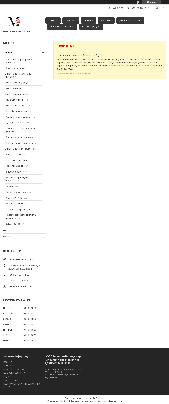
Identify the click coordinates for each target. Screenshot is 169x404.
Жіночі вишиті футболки (18, 148)
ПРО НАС (7, 362)
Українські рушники (15, 203)
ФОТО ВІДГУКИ (10, 380)
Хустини (9, 186)
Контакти (106, 20)
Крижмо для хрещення (17, 209)
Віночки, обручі (13, 171)
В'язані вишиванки (15, 67)
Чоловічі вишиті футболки (19, 143)
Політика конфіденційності (109, 401)
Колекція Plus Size (15, 99)
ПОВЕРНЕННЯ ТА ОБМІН (14, 369)
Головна (53, 20)
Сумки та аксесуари (15, 191)
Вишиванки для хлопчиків (19, 137)
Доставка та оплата (130, 20)
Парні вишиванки (14, 165)
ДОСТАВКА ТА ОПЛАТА (14, 372)
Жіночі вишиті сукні (15, 105)
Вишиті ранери (13, 223)
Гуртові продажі (91, 26)
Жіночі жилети (13, 88)
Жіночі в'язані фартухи (17, 82)
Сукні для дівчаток (15, 122)
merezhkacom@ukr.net (20, 286)
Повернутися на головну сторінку (75, 72)
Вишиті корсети (13, 154)
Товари (69, 20)
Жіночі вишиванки (14, 93)
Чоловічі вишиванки (16, 111)
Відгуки (7, 236)
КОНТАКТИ (8, 365)
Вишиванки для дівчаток (18, 116)
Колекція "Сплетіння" (17, 160)
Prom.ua (100, 398)
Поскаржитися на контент (83, 401)
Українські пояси (14, 197)
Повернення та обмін (62, 26)
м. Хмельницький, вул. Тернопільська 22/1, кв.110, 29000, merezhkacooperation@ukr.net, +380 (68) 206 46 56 (63, 373)
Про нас (88, 20)
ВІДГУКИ (7, 376)
